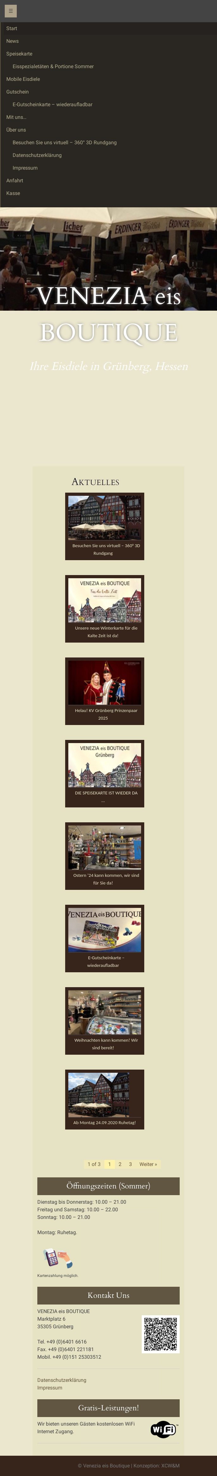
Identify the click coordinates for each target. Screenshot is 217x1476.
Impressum (49, 1388)
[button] (104, 518)
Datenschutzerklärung (61, 1380)
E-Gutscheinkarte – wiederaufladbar (106, 961)
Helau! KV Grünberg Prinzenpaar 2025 (106, 714)
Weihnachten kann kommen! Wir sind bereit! (106, 1044)
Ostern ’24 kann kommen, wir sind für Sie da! (106, 879)
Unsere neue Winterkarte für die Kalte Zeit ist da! (106, 631)
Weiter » (148, 1164)
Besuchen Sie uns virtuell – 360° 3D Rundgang (106, 549)
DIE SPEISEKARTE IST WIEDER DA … (106, 796)
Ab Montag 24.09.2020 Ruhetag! (104, 1122)
